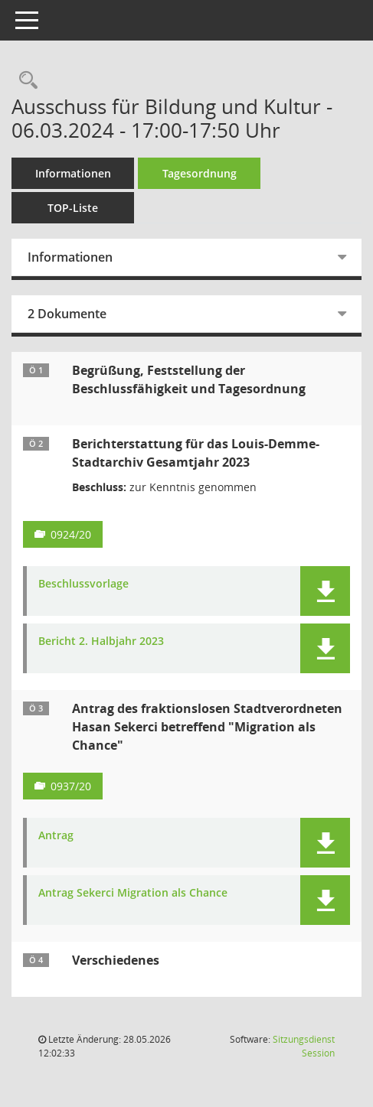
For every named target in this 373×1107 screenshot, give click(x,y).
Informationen (73, 173)
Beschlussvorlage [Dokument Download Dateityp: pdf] (83, 584)
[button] (325, 591)
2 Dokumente (67, 313)
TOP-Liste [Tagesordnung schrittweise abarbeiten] (72, 207)
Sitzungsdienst (304, 1046)
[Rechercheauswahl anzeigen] (24, 80)
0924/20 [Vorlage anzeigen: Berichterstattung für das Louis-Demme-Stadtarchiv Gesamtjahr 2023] (71, 534)
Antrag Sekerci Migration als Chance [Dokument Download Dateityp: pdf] (132, 893)
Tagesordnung (199, 173)
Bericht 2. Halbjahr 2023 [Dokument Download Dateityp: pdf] (101, 641)
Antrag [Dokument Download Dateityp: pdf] (56, 835)
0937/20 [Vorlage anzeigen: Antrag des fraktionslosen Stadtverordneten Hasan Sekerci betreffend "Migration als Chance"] (71, 786)
